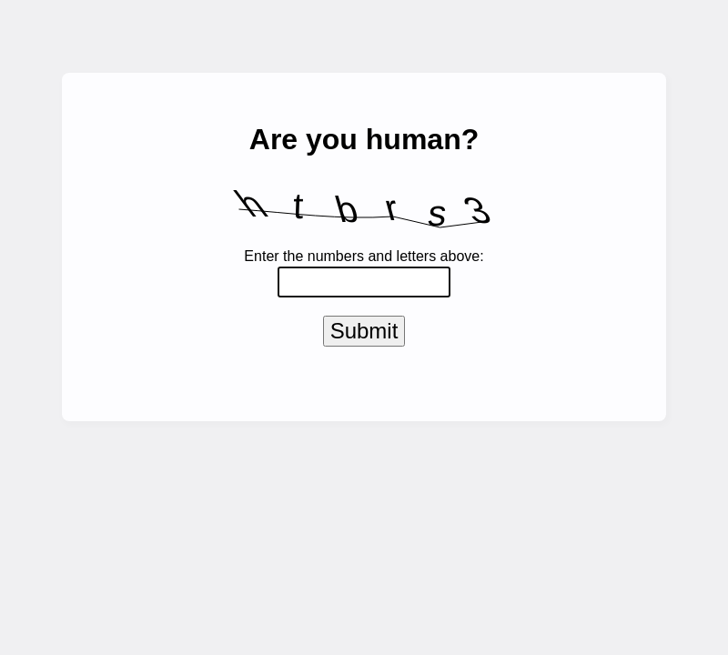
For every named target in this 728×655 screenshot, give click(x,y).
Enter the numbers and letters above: (363, 256)
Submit (364, 334)
